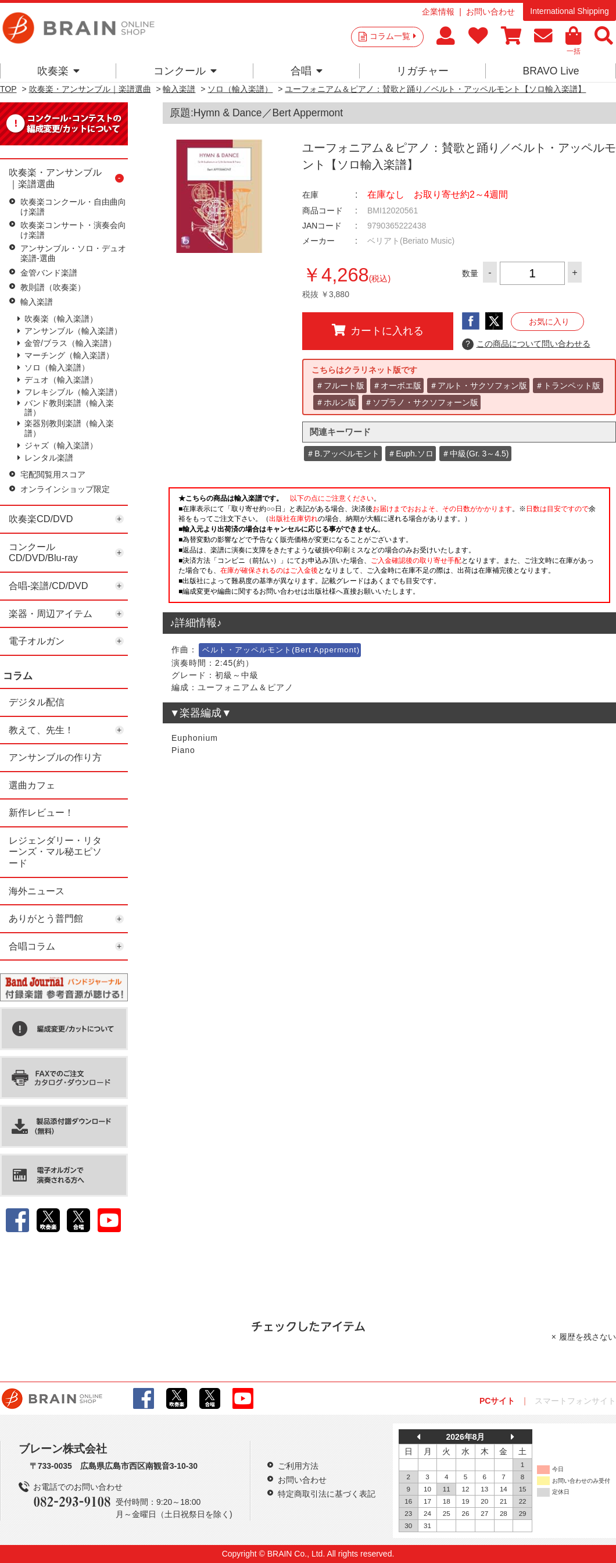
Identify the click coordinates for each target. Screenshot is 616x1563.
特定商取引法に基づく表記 (326, 1493)
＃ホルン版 (336, 402)
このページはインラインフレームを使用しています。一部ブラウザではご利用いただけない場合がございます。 (389, 548)
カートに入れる (378, 330)
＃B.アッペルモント (342, 453)
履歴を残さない (587, 1336)
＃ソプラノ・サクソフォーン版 (421, 402)
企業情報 (438, 11)
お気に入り (549, 321)
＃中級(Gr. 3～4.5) (475, 453)
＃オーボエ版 (397, 385)
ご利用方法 (298, 1466)
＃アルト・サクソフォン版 (478, 385)
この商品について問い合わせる (526, 344)
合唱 (307, 71)
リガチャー (422, 71)
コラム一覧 (393, 36)
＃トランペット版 (567, 385)
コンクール (185, 71)
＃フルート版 (340, 385)
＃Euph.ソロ (411, 453)
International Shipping (569, 11)
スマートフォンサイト (575, 1400)
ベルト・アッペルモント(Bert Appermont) (281, 649)
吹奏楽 (58, 71)
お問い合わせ (490, 11)
